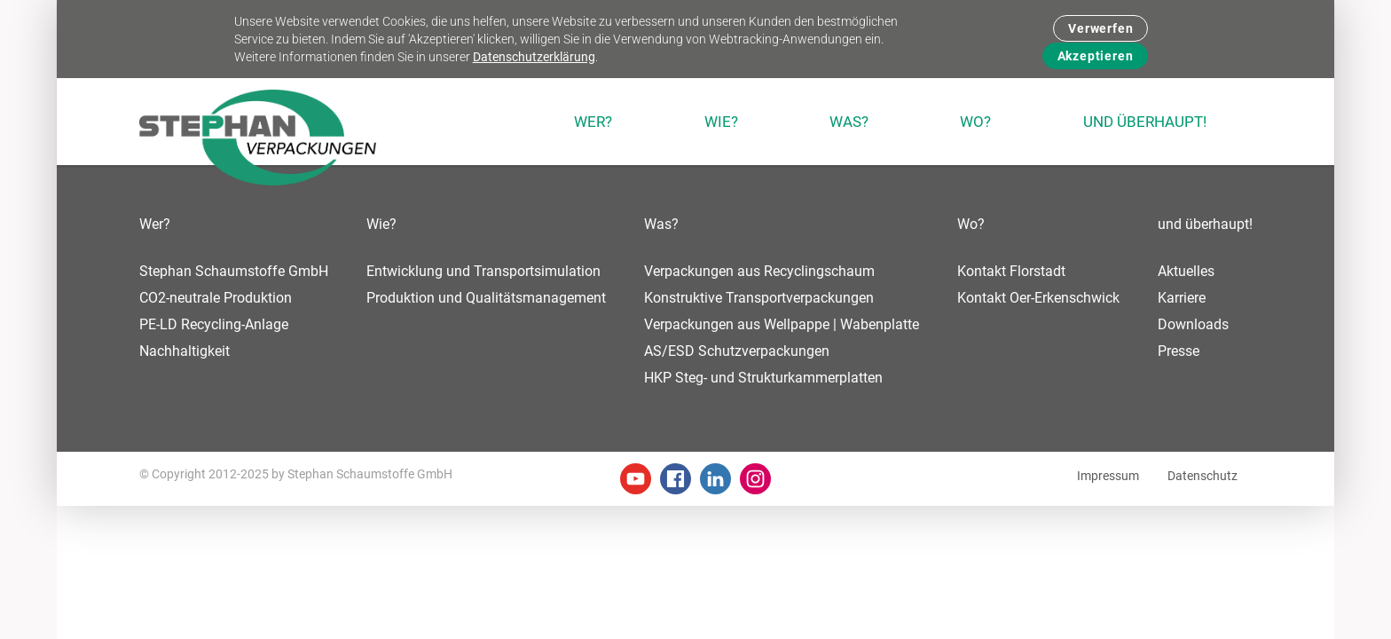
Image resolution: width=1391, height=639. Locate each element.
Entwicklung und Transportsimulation (483, 271)
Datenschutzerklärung (534, 57)
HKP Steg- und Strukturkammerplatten (763, 377)
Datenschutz (1202, 476)
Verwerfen (1100, 28)
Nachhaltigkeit (184, 351)
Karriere (1182, 297)
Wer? (154, 224)
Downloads (1193, 324)
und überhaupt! (1205, 224)
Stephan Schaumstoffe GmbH (233, 271)
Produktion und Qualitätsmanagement (486, 297)
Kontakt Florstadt (1011, 271)
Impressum (1108, 476)
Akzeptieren (1095, 56)
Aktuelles (1186, 271)
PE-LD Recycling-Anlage (213, 324)
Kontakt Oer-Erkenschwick (1038, 297)
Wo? (971, 224)
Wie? (381, 224)
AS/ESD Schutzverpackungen (736, 351)
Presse (1178, 351)
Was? (661, 224)
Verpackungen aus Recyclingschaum (759, 271)
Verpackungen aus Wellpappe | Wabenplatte (781, 324)
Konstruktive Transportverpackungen (759, 297)
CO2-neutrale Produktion (215, 297)
